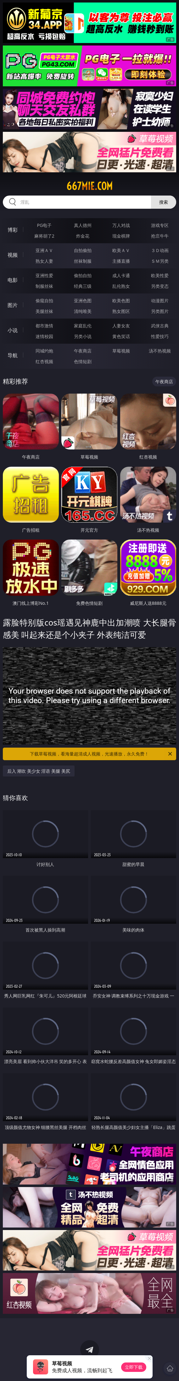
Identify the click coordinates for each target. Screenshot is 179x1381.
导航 (13, 355)
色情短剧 (83, 361)
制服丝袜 (44, 286)
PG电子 (44, 225)
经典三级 (83, 286)
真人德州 (83, 225)
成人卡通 (121, 275)
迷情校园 (44, 336)
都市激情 (44, 326)
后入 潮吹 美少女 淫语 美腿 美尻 (38, 771)
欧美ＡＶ (121, 250)
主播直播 (121, 261)
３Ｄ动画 (160, 250)
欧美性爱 (160, 275)
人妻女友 (121, 326)
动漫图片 (160, 301)
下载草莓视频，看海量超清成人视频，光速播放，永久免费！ (101, 754)
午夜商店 (83, 351)
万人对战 (121, 225)
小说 (13, 330)
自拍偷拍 (83, 250)
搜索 (163, 202)
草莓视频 (121, 351)
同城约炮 (44, 351)
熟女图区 (121, 311)
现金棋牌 (121, 236)
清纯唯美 (83, 311)
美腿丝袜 (44, 311)
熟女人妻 (44, 261)
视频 (13, 254)
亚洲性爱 (44, 275)
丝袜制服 (83, 261)
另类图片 (160, 311)
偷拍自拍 (83, 275)
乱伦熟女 (121, 286)
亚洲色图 (83, 301)
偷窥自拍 (44, 301)
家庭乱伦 (83, 326)
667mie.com (89, 186)
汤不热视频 (160, 351)
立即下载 (134, 1367)
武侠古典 (160, 326)
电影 (13, 280)
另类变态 (160, 286)
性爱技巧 (160, 336)
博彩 (13, 229)
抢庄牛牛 (160, 236)
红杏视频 (44, 361)
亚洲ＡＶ (44, 250)
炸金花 (82, 236)
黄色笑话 (121, 336)
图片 (13, 305)
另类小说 (83, 336)
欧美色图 (121, 301)
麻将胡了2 (44, 236)
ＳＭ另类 (160, 261)
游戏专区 (160, 225)
